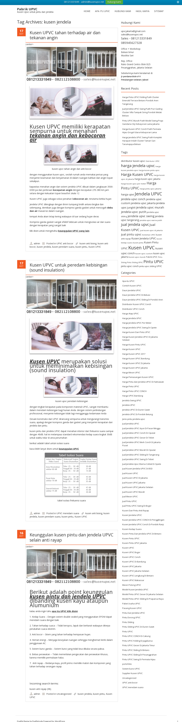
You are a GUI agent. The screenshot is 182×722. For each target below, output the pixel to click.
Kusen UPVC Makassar (133, 575)
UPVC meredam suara (68, 508)
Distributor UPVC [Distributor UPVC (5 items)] (152, 156)
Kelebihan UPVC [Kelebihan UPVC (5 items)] (148, 230)
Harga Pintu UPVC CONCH (134, 385)
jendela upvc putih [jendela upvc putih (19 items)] (133, 206)
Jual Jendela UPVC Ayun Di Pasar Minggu (141, 423)
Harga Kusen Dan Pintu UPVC (136, 327)
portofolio (127, 658)
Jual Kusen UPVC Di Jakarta (135, 472)
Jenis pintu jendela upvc (133, 413)
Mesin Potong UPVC (131, 579)
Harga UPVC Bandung (132, 390)
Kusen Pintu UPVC (130, 533)
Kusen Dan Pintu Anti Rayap (135, 505)
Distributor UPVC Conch (133, 303)
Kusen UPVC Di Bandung (134, 556)
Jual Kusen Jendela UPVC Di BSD (137, 463)
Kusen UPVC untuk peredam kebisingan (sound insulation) (68, 262)
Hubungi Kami (123, 5)
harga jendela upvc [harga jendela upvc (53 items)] (138, 160)
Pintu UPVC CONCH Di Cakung (136, 630)
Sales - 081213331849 (136, 33)
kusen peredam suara (63, 241)
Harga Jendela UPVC (132, 313)
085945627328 (131, 37)
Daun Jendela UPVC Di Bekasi (136, 289)
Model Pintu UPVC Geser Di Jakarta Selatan (142, 589)
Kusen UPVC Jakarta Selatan (135, 565)
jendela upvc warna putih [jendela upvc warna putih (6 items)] (151, 215)
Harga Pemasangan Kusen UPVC (138, 371)
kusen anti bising (88, 238)
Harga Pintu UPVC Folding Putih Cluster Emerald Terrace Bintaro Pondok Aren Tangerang (140, 95)
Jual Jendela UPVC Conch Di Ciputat (138, 427)
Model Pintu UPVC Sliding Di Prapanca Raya (143, 593)
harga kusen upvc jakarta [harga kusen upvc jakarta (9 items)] (147, 173)
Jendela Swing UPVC (131, 395)
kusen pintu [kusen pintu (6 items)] (138, 237)
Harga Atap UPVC (130, 308)
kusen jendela (44, 241)
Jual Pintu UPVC (129, 496)
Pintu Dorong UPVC (131, 612)
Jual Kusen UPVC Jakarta (133, 477)
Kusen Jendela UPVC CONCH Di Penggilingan (143, 514)
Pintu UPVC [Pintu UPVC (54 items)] (154, 256)
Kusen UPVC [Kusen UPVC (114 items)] (141, 242)
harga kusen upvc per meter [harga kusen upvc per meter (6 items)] (133, 178)
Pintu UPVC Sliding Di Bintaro (135, 644)
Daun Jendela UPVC (131, 285)
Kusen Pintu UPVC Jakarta (134, 537)
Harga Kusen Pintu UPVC (134, 339)
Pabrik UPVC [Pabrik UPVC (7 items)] (151, 251)
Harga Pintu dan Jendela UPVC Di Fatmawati (143, 376)
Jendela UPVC (128, 399)
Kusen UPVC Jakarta (131, 561)
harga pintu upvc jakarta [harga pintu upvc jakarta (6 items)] (150, 183)
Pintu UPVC (127, 626)
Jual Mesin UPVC (130, 491)
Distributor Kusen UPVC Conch (136, 299)
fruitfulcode (37, 716)
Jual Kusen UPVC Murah (133, 486)
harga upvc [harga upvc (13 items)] (127, 189)
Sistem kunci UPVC (131, 663)
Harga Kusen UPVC (131, 344)
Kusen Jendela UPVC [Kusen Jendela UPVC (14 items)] (143, 233)
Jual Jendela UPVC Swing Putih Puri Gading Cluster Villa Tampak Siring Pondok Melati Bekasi (142, 107)
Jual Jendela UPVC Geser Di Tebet (138, 432)
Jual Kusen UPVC (130, 468)
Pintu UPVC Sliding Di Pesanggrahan (139, 649)
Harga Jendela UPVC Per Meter (136, 317)
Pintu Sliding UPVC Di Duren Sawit (138, 621)
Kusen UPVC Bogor (131, 547)
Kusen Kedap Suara (132, 523)
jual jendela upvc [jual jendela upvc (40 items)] (135, 219)
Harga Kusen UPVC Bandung (136, 353)
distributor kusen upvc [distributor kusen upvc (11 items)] (133, 155)
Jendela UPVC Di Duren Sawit (136, 404)
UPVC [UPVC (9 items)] (159, 260)
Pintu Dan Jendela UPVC (133, 607)
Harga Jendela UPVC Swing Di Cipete (139, 322)
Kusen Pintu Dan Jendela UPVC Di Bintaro (141, 528)
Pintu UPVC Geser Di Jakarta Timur (138, 640)
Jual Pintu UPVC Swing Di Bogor (136, 500)
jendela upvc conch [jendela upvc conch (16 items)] (133, 194)
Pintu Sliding (128, 617)
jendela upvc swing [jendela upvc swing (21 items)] (141, 211)
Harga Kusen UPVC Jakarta (135, 362)
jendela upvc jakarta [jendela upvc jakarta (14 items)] (143, 198)
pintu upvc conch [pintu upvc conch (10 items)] (130, 260)
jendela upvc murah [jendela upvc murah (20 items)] (150, 202)
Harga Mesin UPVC (131, 367)
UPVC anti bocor (65, 238)
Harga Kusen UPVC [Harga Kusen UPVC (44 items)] (137, 169)
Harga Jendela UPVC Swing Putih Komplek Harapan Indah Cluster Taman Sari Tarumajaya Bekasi (142, 135)
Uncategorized (64, 688)
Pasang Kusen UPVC (132, 603)
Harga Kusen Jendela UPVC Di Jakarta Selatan (140, 333)
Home (87, 5)
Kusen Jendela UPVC (132, 509)
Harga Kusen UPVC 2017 (133, 348)
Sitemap (159, 5)
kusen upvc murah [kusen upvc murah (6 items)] (137, 252)
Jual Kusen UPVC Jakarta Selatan (137, 482)
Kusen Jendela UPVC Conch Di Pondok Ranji (143, 519)
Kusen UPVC (94, 241)
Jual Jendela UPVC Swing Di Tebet (138, 454)
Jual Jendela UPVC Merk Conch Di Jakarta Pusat (141, 439)
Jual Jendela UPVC (130, 418)
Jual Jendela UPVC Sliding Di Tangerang (140, 449)
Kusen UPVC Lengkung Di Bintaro (138, 570)
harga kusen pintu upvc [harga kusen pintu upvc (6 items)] (149, 165)
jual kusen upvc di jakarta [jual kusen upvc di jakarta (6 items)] (151, 225)
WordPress (60, 716)
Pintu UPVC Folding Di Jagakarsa (137, 635)
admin (37, 238)
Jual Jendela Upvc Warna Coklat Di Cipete (141, 458)
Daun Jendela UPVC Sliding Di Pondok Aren (142, 294)
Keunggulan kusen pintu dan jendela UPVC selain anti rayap (71, 532)
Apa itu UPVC (102, 5)
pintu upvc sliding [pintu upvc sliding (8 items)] (147, 260)
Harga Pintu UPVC (130, 381)
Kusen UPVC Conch (131, 551)
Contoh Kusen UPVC (132, 280)
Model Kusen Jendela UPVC (135, 584)
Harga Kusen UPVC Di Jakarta (136, 358)
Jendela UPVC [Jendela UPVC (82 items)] (148, 188)
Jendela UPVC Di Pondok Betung (137, 409)
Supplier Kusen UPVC (132, 668)
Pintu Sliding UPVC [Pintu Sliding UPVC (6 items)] (135, 257)
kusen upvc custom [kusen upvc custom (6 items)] (144, 248)
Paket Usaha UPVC (131, 598)
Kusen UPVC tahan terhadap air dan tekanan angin (65, 29)
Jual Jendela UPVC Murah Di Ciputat (139, 444)
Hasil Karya (142, 5)
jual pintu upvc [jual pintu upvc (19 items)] (131, 229)
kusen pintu (81, 241)
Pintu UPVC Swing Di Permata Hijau (138, 654)
